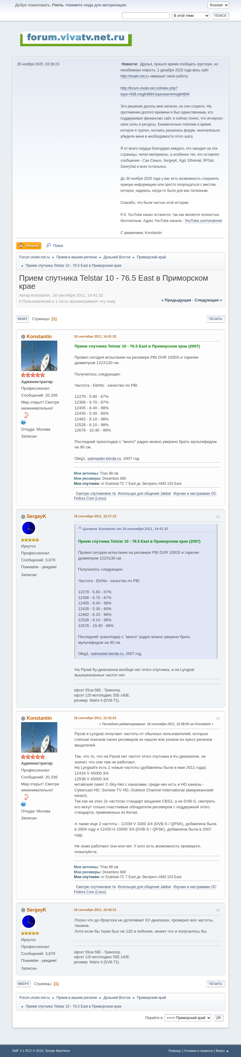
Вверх (23, 984)
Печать (215, 319)
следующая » (208, 300)
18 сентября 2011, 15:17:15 (95, 516)
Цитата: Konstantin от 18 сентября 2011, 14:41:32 (125, 529)
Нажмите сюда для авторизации (96, 5)
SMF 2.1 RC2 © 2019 (27, 1050)
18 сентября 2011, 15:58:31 (95, 910)
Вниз (22, 319)
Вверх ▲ (222, 1050)
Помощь (175, 1050)
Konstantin (39, 336)
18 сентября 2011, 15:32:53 (95, 718)
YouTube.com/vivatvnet (203, 221)
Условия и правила (198, 1050)
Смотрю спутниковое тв (96, 493)
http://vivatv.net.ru (135, 76)
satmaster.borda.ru (104, 458)
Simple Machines (57, 1050)
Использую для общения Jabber (144, 493)
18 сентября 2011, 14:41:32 (95, 336)
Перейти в (153, 1017)
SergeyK (36, 516)
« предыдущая (176, 300)
